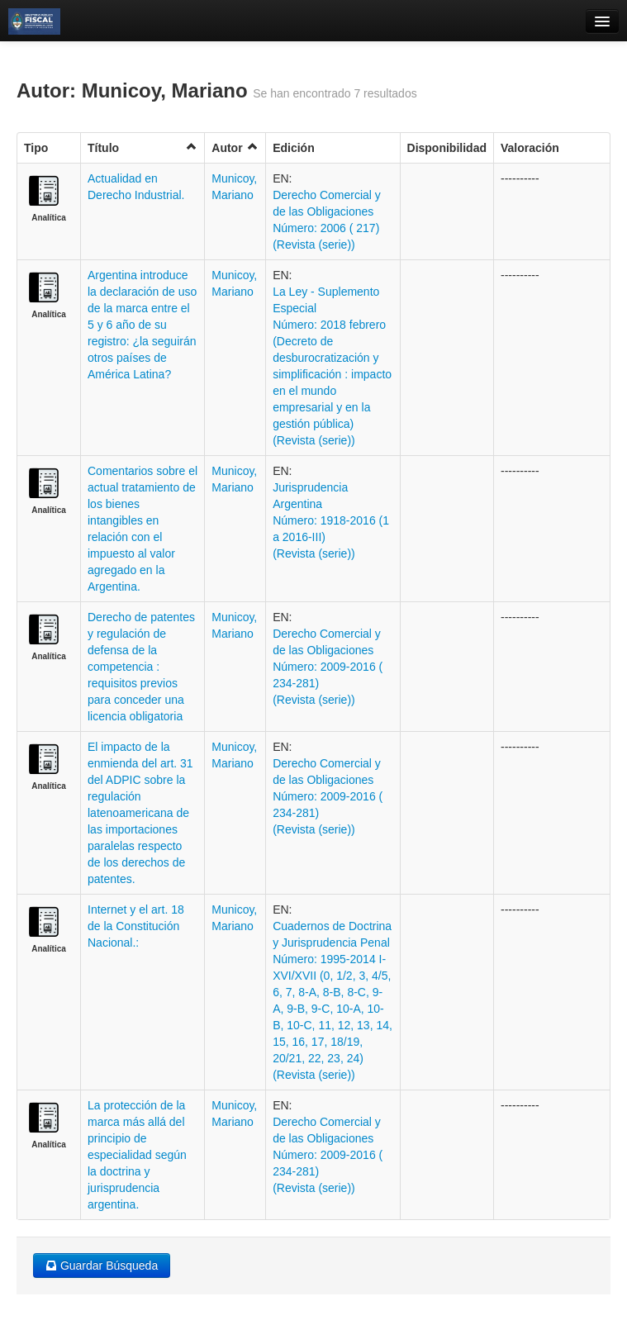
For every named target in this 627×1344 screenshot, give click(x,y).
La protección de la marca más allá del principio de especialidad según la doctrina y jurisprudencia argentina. (137, 1155)
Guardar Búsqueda (101, 1265)
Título (142, 147)
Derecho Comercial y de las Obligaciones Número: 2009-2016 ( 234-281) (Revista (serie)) (327, 666)
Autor (235, 147)
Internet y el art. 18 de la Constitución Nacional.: (136, 926)
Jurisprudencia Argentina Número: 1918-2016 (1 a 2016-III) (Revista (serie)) (331, 520)
